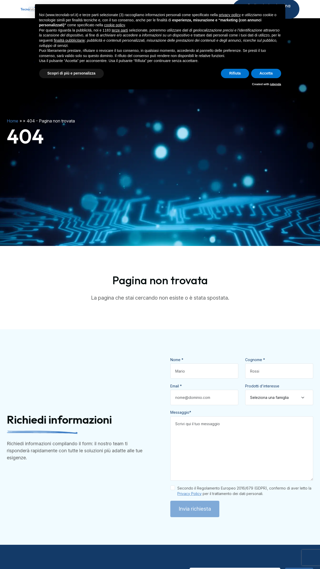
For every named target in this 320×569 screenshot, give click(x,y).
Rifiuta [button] (235, 73)
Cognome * (255, 370)
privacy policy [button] (230, 15)
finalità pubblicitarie (69, 40)
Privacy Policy (189, 504)
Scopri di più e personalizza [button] (71, 73)
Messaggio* (180, 422)
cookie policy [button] (114, 25)
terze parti (120, 30)
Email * (176, 396)
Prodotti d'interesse (262, 396)
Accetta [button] (266, 73)
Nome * (176, 370)
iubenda (275, 84)
